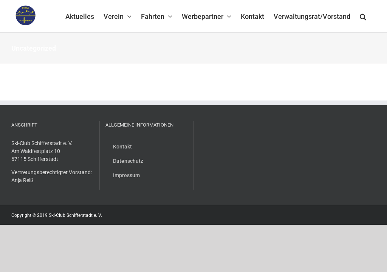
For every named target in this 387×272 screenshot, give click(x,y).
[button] (363, 16)
